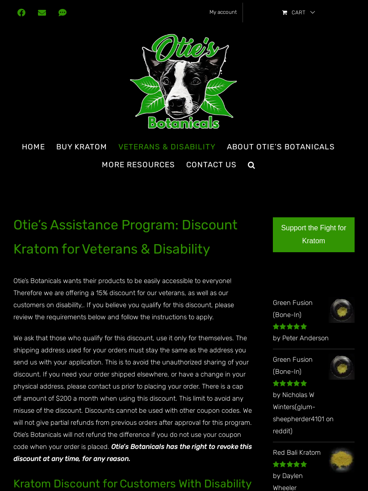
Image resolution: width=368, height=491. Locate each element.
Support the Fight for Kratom (313, 234)
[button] (251, 165)
